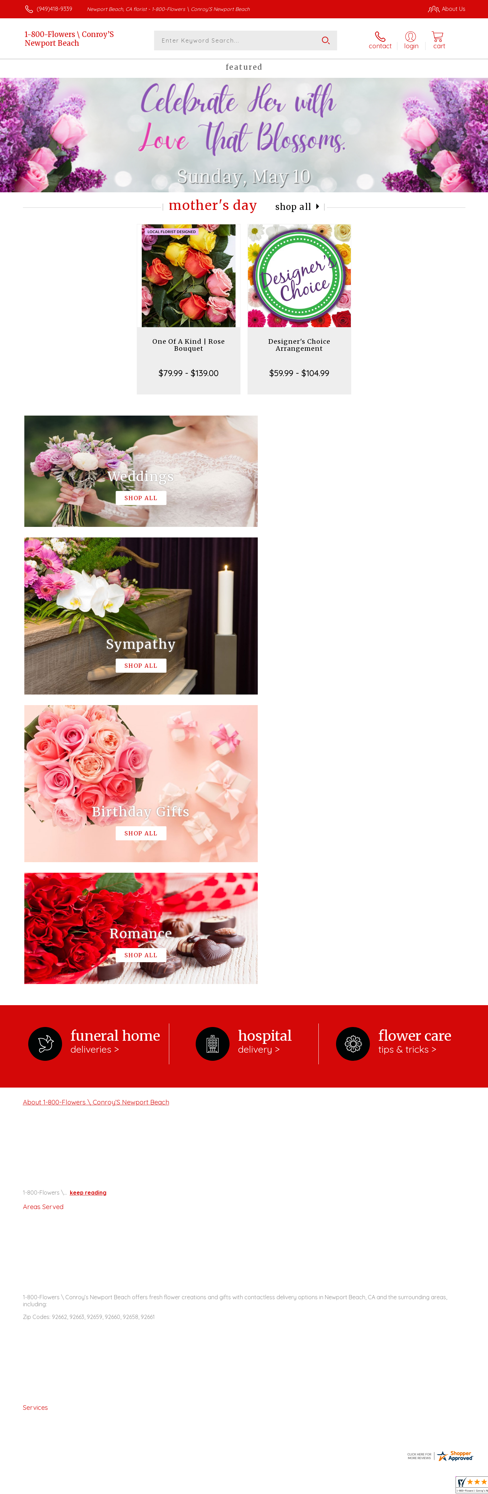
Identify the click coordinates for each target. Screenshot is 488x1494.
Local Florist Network (403, 1486)
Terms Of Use (311, 1486)
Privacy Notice (353, 1486)
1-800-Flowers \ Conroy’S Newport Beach (69, 39)
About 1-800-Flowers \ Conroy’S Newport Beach (96, 812)
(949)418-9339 (54, 8)
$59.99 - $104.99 (299, 373)
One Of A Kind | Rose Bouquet (188, 345)
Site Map (447, 1486)
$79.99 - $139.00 (189, 373)
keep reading (88, 903)
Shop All (293, 206)
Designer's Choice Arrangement (299, 345)
